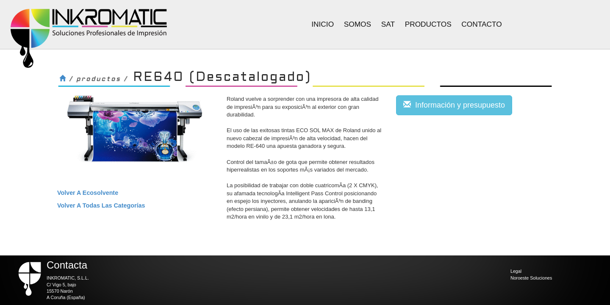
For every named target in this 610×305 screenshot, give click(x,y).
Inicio (322, 24)
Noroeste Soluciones (531, 277)
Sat (388, 24)
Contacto (481, 24)
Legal (515, 271)
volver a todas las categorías (101, 205)
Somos (357, 24)
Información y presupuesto (454, 104)
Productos (428, 24)
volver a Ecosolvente (87, 192)
